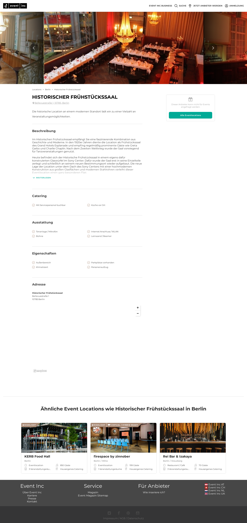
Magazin (93, 492)
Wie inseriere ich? (154, 492)
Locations (36, 89)
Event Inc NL (215, 490)
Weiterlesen (41, 177)
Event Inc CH (215, 487)
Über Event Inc (32, 492)
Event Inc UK (215, 493)
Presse (32, 498)
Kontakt (32, 501)
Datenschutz (135, 518)
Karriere (32, 495)
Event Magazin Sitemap (93, 495)
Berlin (48, 89)
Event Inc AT (214, 484)
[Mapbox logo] (40, 371)
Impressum (110, 518)
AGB (122, 518)
